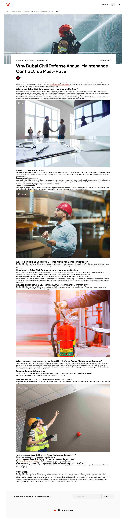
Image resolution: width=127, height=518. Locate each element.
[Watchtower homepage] (63, 510)
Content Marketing (28, 11)
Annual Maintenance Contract (60, 85)
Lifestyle (36, 11)
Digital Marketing (16, 11)
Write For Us (105, 4)
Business (51, 11)
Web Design (44, 11)
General (8, 11)
